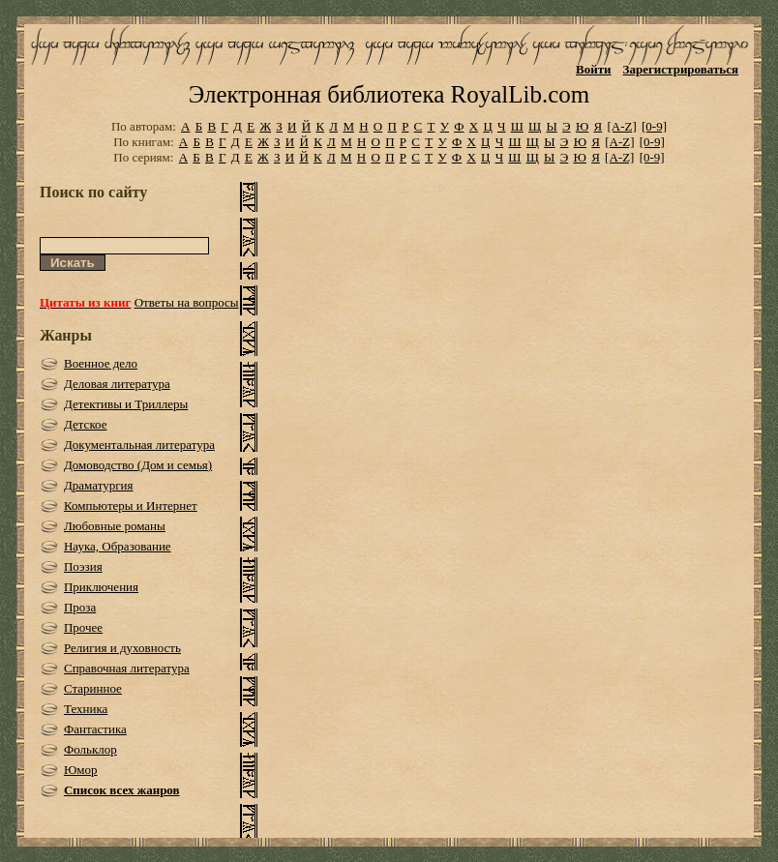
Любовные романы (114, 526)
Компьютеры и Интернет (130, 505)
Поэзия (83, 566)
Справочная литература (127, 668)
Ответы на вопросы (187, 302)
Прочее (83, 627)
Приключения (101, 587)
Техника (85, 708)
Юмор (81, 769)
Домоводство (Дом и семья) (138, 465)
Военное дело (100, 363)
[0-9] (654, 126)
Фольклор (90, 749)
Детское (85, 424)
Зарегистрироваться (680, 69)
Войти (594, 69)
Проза (80, 607)
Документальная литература (139, 444)
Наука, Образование (117, 546)
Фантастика (95, 729)
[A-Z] (621, 126)
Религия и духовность (122, 647)
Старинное (93, 688)
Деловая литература (117, 383)
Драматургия (99, 485)
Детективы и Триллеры (126, 404)
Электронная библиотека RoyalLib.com (389, 94)
